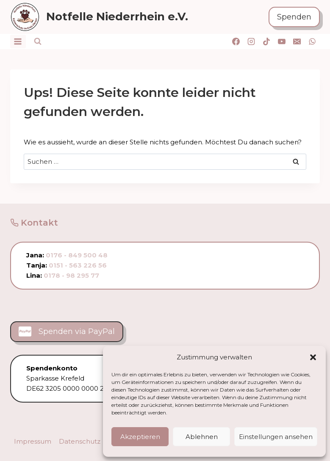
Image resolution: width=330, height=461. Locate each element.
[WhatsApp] (312, 41)
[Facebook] (236, 41)
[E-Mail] (297, 41)
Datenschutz (79, 441)
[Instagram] (251, 41)
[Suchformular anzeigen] (37, 41)
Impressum (32, 441)
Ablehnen (202, 437)
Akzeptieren (140, 437)
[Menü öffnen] (18, 41)
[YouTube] (281, 41)
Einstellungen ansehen (276, 437)
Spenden (294, 17)
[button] (313, 357)
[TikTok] (266, 41)
